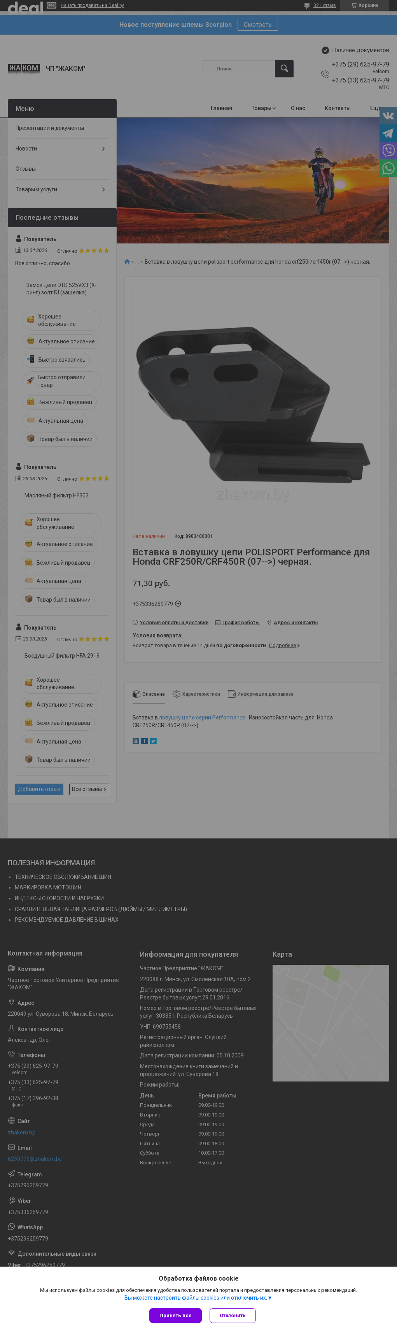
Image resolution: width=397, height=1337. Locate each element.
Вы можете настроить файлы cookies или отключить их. (195, 1298)
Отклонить (233, 1315)
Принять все (175, 1315)
